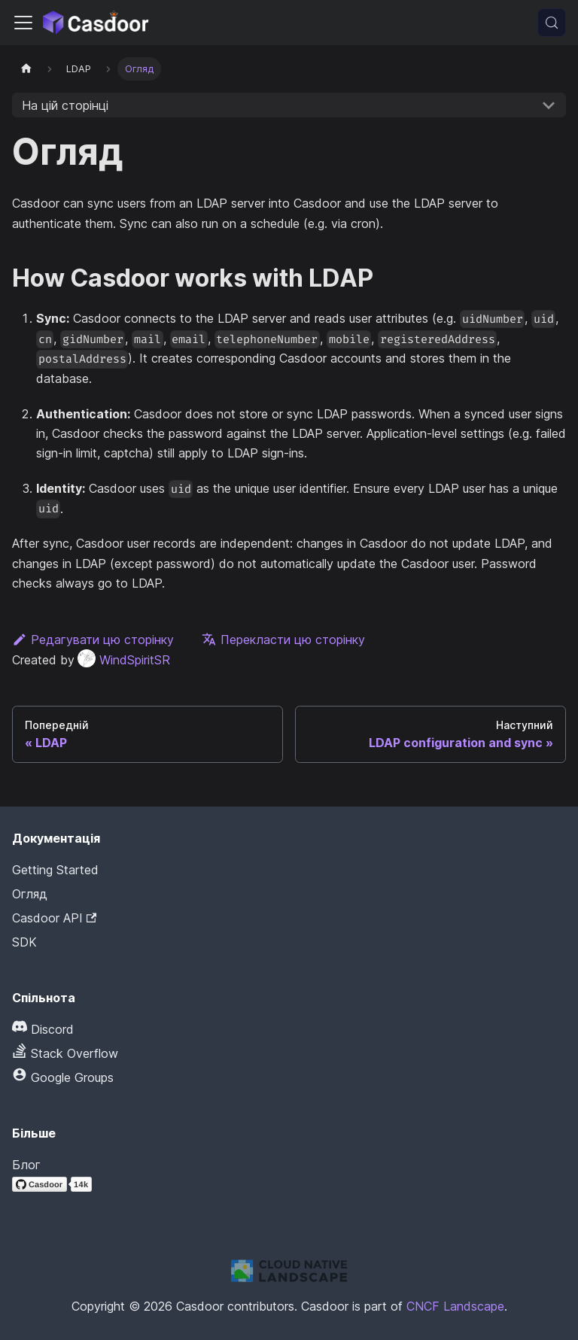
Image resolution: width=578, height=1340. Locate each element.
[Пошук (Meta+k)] (551, 22)
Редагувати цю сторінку (93, 639)
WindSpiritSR (124, 659)
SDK (24, 942)
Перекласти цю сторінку (283, 639)
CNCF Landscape (455, 1306)
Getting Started (55, 869)
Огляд (29, 893)
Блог (26, 1164)
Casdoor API (54, 917)
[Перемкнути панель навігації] (23, 22)
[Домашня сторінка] (26, 69)
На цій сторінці (65, 105)
